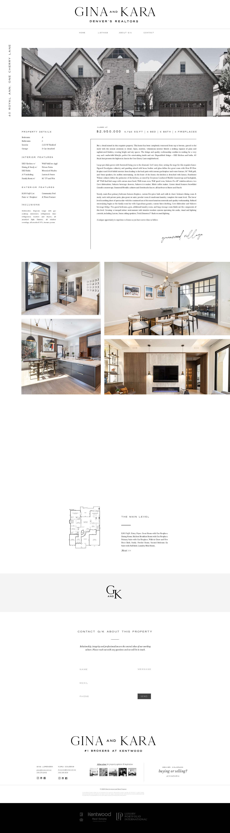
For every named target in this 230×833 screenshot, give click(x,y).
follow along (101, 764)
